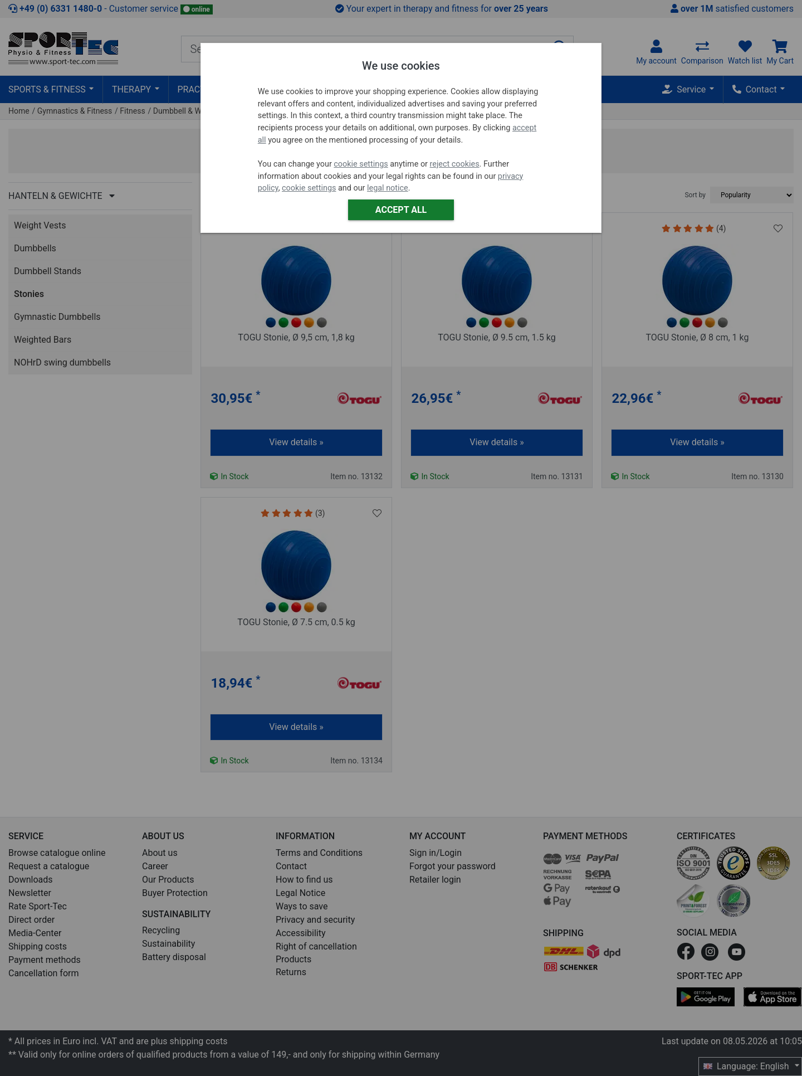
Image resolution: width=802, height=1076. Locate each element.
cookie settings (361, 164)
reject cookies (455, 164)
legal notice (387, 188)
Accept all (401, 210)
